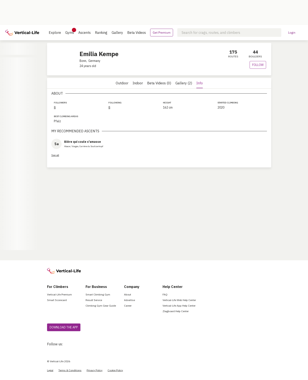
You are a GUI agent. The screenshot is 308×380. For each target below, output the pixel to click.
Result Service (94, 300)
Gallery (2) (183, 83)
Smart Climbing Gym (98, 294)
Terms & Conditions (69, 370)
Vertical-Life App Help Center (179, 305)
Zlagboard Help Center (176, 311)
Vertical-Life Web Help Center (179, 300)
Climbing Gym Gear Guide (101, 305)
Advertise (129, 300)
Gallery (117, 32)
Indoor (138, 83)
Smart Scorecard (57, 300)
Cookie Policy (115, 370)
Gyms (69, 31)
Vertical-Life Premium (59, 294)
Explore (55, 32)
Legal (50, 370)
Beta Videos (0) (159, 83)
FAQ (165, 294)
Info (199, 83)
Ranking (101, 32)
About (127, 294)
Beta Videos (136, 32)
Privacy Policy (94, 370)
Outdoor (122, 83)
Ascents (84, 32)
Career (128, 305)
